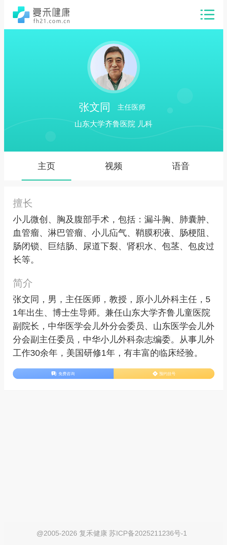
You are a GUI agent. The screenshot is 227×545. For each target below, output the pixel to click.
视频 (113, 166)
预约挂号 (167, 373)
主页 (46, 166)
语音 (181, 166)
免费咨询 (66, 373)
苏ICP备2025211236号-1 (148, 533)
